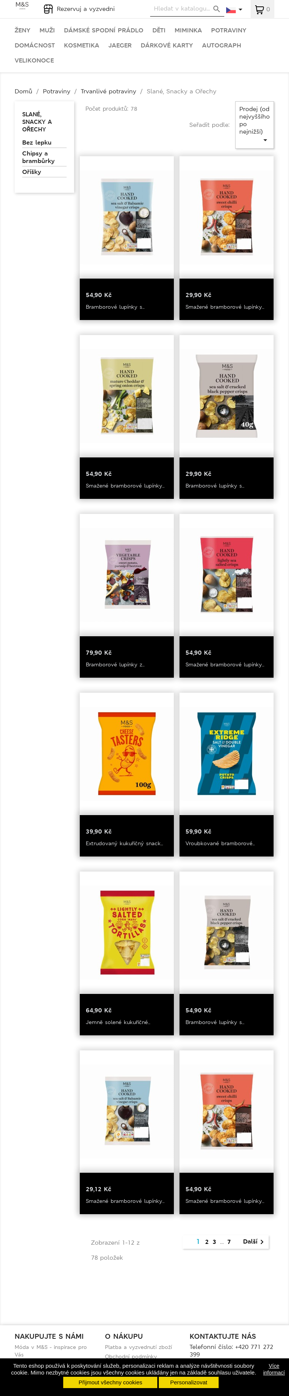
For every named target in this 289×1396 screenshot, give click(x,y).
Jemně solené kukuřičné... (118, 1022)
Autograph (221, 45)
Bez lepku (37, 142)
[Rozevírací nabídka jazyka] (234, 10)
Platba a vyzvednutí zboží (138, 1347)
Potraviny (228, 30)
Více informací (274, 1369)
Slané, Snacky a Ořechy (37, 121)
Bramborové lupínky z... (115, 664)
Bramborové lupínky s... (115, 306)
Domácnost (35, 45)
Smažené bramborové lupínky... (225, 306)
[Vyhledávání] (187, 9)
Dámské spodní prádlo (103, 30)
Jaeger (120, 45)
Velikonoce (34, 60)
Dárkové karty (167, 45)
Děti (159, 30)
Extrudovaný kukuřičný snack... (124, 843)
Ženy (22, 30)
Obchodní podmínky (131, 1356)
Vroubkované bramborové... (220, 843)
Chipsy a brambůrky (38, 157)
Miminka (188, 30)
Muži (47, 30)
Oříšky (31, 172)
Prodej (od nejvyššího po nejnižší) (254, 125)
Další (254, 1242)
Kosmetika (81, 45)
